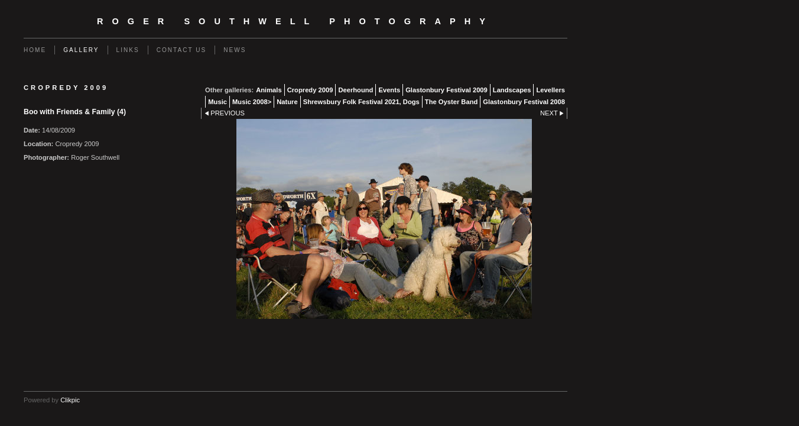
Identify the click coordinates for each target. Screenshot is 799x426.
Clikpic (70, 400)
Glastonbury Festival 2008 (524, 101)
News (234, 50)
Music (217, 101)
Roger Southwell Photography (295, 21)
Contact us (182, 50)
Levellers (550, 89)
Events (389, 89)
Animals (269, 89)
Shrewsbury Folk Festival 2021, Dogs (361, 101)
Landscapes (512, 89)
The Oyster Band (451, 101)
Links (127, 50)
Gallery (81, 50)
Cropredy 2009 (310, 89)
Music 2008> (251, 101)
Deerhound (355, 89)
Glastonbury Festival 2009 (446, 89)
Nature (287, 101)
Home (35, 50)
